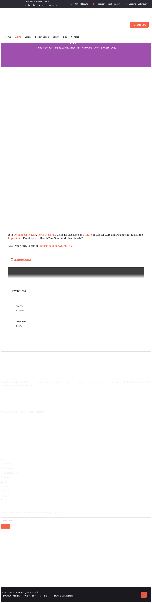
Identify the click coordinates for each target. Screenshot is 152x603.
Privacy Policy (30, 595)
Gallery (55, 36)
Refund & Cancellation (63, 595)
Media (6, 477)
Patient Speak (42, 36)
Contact (75, 36)
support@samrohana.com (108, 4)
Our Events (8, 463)
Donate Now (139, 24)
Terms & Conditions (11, 595)
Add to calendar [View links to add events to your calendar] (22, 260)
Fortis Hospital (46, 234)
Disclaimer (44, 595)
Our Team (8, 468)
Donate (6, 491)
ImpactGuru (15, 238)
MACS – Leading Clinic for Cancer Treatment (23, 411)
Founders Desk (10, 472)
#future (87, 234)
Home (8, 36)
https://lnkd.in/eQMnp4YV (56, 245)
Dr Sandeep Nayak (25, 234)
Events (18, 36)
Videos (28, 36)
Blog (65, 36)
